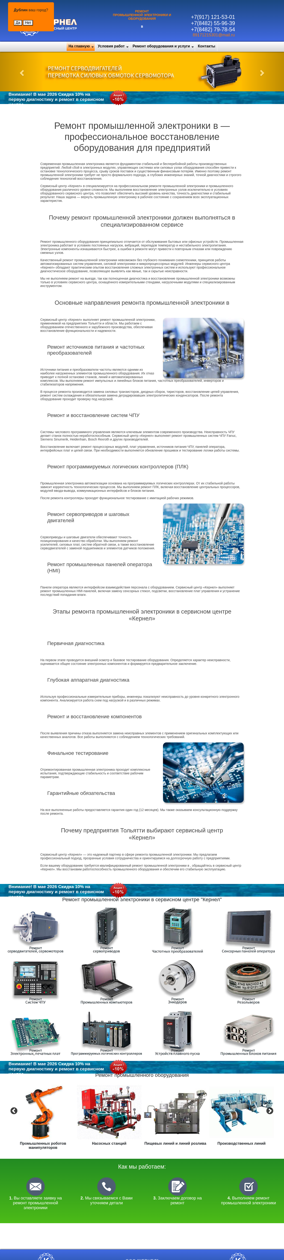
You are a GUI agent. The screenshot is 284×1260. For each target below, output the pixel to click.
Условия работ (111, 46)
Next (269, 1110)
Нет (28, 23)
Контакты (206, 46)
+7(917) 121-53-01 (213, 17)
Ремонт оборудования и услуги (161, 46)
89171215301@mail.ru (214, 35)
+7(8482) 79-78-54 (213, 29)
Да (18, 23)
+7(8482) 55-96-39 (213, 23)
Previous (13, 1110)
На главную (79, 46)
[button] (21, 71)
